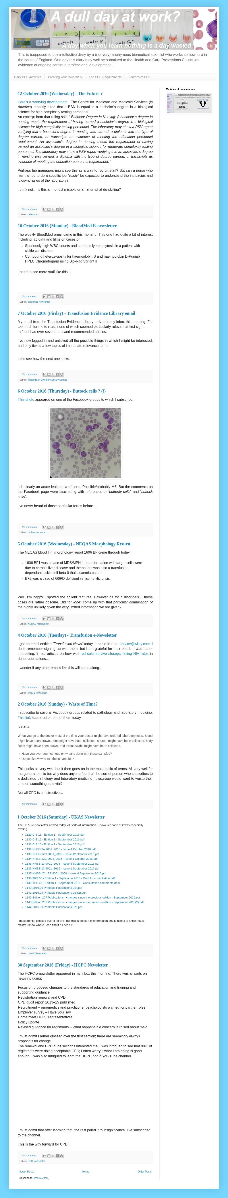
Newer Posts (26, 1171)
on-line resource (36, 532)
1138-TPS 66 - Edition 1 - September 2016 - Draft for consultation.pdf (70, 878)
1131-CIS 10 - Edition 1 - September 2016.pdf (54, 844)
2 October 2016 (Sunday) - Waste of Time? (58, 704)
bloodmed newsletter (39, 301)
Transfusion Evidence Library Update (47, 379)
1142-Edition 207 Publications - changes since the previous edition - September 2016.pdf (82, 897)
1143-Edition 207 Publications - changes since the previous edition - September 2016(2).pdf (84, 902)
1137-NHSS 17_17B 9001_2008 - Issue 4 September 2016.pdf (65, 873)
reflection (33, 214)
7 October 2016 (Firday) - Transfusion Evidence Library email (76, 313)
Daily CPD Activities (27, 77)
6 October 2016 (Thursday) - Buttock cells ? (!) (62, 391)
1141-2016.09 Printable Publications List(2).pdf (55, 892)
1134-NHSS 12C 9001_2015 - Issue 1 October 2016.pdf (61, 858)
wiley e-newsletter (37, 692)
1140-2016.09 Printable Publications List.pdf (53, 887)
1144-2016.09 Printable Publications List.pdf (53, 907)
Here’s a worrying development (42, 102)
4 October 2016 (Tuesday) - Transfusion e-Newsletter (67, 635)
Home (85, 1171)
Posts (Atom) (41, 1178)
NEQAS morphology (38, 623)
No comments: (30, 209)
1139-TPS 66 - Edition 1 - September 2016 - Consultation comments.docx (72, 883)
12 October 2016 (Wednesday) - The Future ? (60, 93)
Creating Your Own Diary (65, 77)
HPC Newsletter (36, 1161)
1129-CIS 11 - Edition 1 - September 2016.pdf (54, 834)
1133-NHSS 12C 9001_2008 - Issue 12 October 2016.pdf (62, 854)
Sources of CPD (139, 77)
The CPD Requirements (105, 77)
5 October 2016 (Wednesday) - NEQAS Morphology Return (74, 543)
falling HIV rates (136, 653)
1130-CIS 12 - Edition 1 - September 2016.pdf (54, 839)
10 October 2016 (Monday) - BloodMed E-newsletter (67, 225)
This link (24, 718)
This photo (26, 399)
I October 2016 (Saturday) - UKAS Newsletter (61, 817)
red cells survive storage (100, 653)
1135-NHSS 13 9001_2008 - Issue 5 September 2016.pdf (62, 863)
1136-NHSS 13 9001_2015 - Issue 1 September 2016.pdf (62, 868)
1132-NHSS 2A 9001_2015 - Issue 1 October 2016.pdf (60, 849)
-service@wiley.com (134, 644)
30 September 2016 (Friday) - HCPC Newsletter (63, 965)
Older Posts (145, 1171)
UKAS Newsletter (37, 953)
